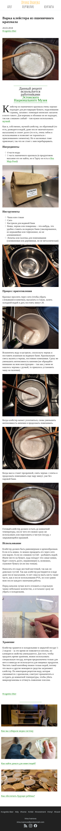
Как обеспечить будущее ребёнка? (18, 796)
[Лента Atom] (25, 827)
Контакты (49, 6)
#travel (57, 812)
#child (30, 812)
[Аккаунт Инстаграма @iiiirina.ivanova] (30, 827)
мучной (6, 121)
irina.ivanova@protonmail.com (30, 822)
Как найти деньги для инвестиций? (18, 763)
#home (23, 812)
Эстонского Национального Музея (30, 98)
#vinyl (50, 812)
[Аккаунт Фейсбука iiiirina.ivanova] (35, 827)
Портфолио (28, 6)
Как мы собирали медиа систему (17, 731)
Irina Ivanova (30, 818)
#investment (40, 812)
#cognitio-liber (9, 31)
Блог (9, 6)
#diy (17, 812)
